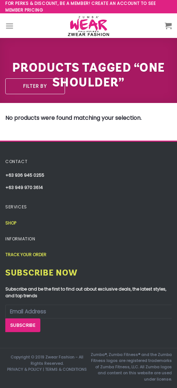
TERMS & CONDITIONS (66, 369)
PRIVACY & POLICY (24, 369)
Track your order (25, 255)
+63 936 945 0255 (24, 175)
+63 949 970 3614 (24, 187)
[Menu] (9, 25)
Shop (10, 223)
